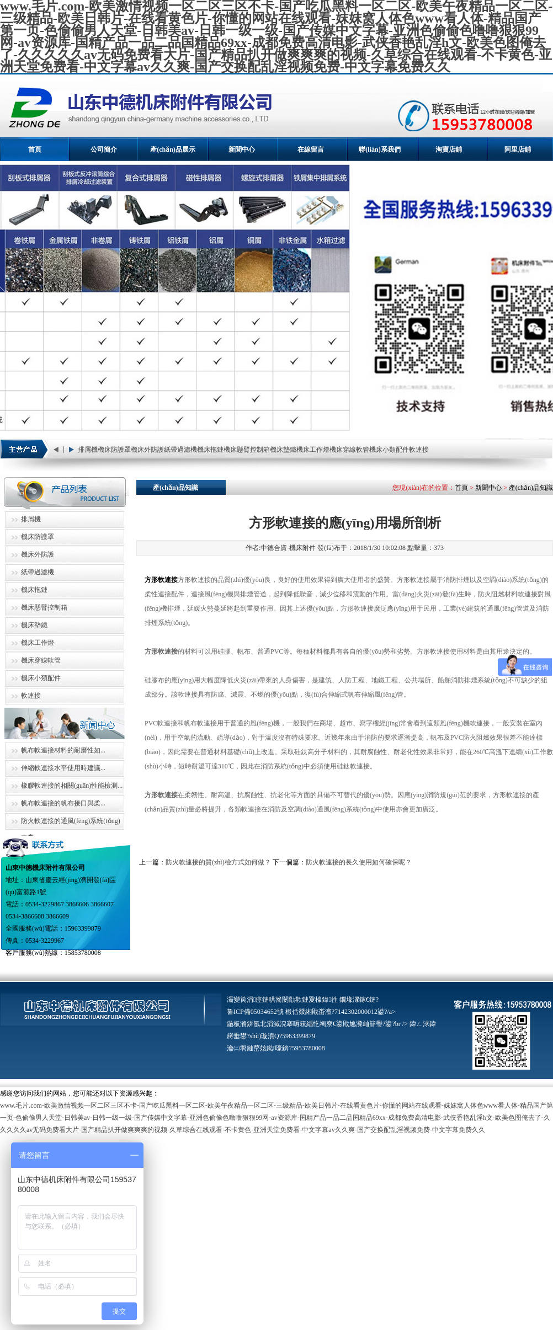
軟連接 (419, 449)
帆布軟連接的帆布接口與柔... (63, 803)
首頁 (34, 149)
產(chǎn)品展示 (172, 149)
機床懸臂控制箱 (247, 449)
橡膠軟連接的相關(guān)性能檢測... (72, 785)
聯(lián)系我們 (379, 149)
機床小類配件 (389, 449)
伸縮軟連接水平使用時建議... (63, 768)
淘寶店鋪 (448, 149)
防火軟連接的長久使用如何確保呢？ (359, 862)
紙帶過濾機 (180, 449)
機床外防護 (147, 449)
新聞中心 (241, 149)
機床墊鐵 (283, 449)
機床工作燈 (312, 449)
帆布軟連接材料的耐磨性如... (63, 750)
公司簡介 (104, 149)
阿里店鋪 (517, 149)
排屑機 (88, 449)
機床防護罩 (114, 449)
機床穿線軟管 (349, 449)
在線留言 (310, 149)
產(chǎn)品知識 (531, 488)
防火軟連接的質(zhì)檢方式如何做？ (218, 862)
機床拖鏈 (210, 449)
